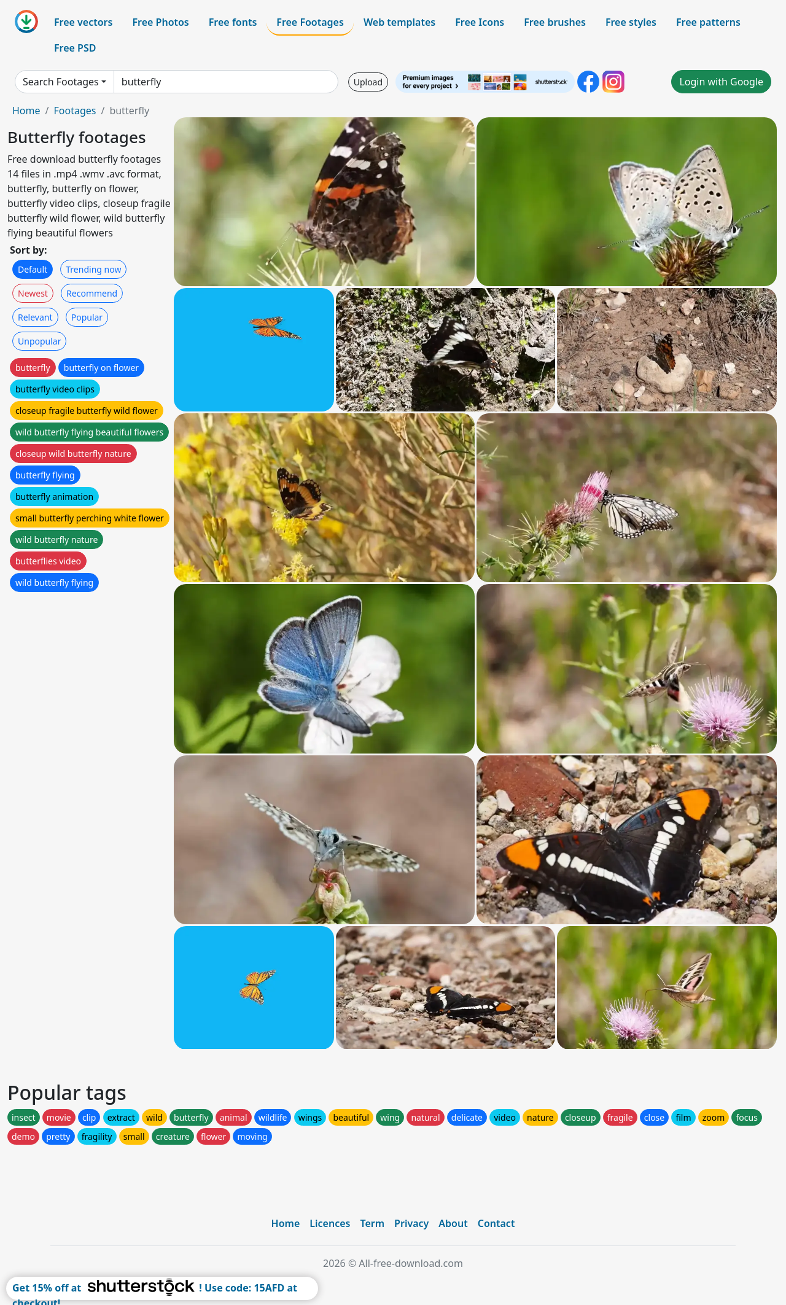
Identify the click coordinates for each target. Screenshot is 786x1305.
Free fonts (233, 22)
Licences (329, 1223)
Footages (74, 110)
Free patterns (708, 22)
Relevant (35, 317)
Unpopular (39, 341)
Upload (368, 82)
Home (26, 110)
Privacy (411, 1223)
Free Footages (310, 22)
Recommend (91, 293)
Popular (87, 317)
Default (32, 269)
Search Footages (61, 81)
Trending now (93, 269)
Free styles (630, 22)
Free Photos (160, 22)
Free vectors (83, 22)
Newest (33, 293)
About (452, 1223)
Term (372, 1223)
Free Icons (479, 22)
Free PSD (75, 48)
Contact (496, 1223)
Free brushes (555, 22)
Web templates (399, 22)
